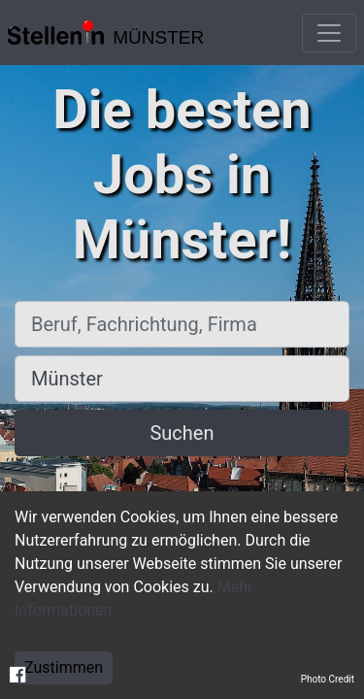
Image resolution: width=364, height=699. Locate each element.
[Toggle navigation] (329, 33)
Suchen (181, 433)
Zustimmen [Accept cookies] (63, 667)
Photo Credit (327, 679)
